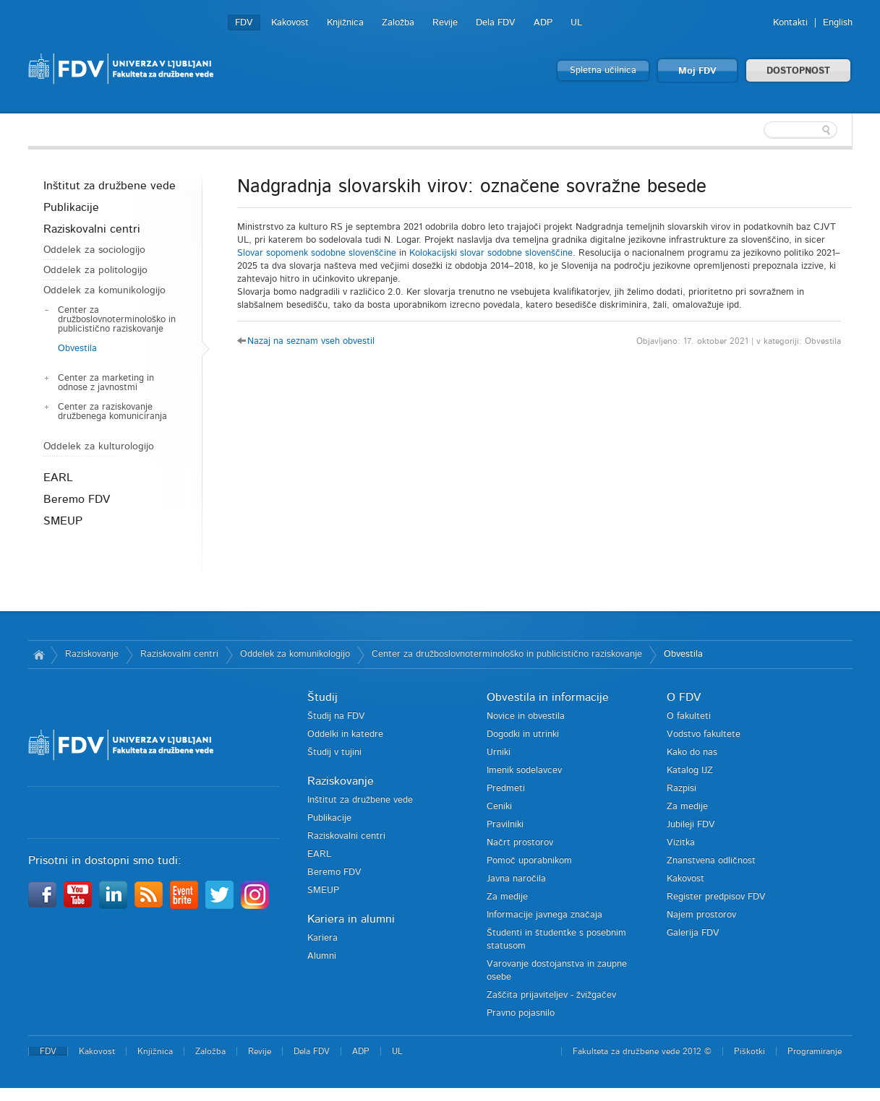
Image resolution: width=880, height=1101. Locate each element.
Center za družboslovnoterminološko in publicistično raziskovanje (117, 320)
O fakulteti (689, 716)
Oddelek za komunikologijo (104, 290)
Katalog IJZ (690, 770)
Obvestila (77, 348)
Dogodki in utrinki (523, 734)
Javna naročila (516, 879)
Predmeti (506, 788)
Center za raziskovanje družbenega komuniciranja (112, 411)
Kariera (322, 938)
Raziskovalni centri (91, 229)
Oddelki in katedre (345, 734)
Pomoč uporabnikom (529, 860)
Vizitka (681, 842)
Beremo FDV (76, 499)
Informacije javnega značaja (544, 915)
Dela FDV (496, 22)
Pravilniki (505, 824)
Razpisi (681, 788)
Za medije (507, 897)
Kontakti (790, 22)
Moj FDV (697, 71)
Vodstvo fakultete (703, 734)
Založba (398, 22)
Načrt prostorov (520, 842)
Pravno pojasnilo (521, 1013)
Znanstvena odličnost (711, 860)
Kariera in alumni (351, 919)
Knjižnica (345, 22)
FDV (244, 22)
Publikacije (71, 207)
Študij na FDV (336, 716)
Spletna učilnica (603, 70)
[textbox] (758, 130)
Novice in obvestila (526, 716)
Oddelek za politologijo (95, 270)
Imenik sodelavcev (524, 770)
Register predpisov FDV (716, 897)
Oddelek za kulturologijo (98, 446)
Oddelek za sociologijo (94, 250)
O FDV (684, 697)
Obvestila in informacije (548, 697)
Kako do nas (692, 752)
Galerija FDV (693, 933)
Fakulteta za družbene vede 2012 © (642, 1051)
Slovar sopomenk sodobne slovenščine (316, 253)
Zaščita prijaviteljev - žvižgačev (551, 995)
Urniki (499, 752)
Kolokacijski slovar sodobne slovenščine (491, 253)
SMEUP (62, 521)
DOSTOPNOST (798, 71)
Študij (322, 697)
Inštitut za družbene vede (109, 185)
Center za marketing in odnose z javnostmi (106, 383)
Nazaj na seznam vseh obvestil (311, 341)
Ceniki (499, 806)
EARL (58, 477)
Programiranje (814, 1051)
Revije (445, 22)
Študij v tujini (334, 752)
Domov (39, 654)
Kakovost (290, 22)
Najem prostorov (701, 915)
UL (576, 22)
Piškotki (749, 1051)
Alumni (321, 956)
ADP (543, 22)
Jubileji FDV (691, 824)
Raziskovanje (92, 654)
